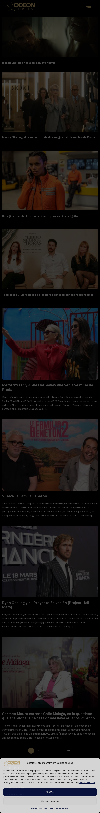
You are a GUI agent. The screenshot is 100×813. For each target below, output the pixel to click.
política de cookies (86, 783)
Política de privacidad (58, 809)
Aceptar (50, 792)
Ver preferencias (50, 801)
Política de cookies (39, 809)
